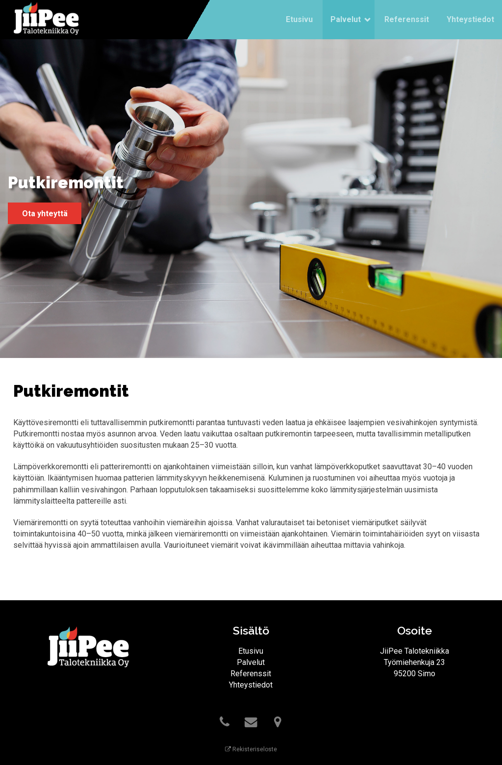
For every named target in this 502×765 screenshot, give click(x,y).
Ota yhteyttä (45, 213)
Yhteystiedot (470, 19)
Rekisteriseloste (251, 749)
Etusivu (299, 19)
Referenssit (406, 19)
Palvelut (345, 19)
